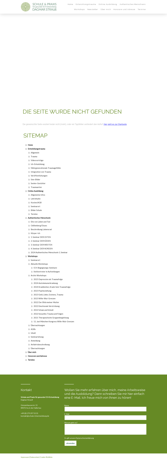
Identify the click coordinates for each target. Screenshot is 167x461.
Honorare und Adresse (124, 9)
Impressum (25, 457)
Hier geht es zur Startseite (115, 124)
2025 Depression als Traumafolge (48, 279)
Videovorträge (37, 160)
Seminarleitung (37, 337)
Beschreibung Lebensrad (41, 229)
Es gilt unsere (79, 438)
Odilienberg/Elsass (39, 225)
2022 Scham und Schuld (43, 310)
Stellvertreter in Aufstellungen (47, 271)
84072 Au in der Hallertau (31, 408)
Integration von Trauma (41, 172)
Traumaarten (36, 187)
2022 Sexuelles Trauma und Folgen (48, 314)
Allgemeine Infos (38, 195)
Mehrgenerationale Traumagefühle (46, 168)
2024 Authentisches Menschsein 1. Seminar (49, 252)
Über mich (106, 9)
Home (70, 4)
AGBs (33, 329)
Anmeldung (35, 340)
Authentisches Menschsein (133, 4)
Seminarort (35, 206)
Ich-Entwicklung (37, 164)
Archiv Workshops (38, 275)
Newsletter (92, 9)
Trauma (34, 156)
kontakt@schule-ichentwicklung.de (35, 416)
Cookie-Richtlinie (46, 457)
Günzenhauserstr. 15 (29, 405)
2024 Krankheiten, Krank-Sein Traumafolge (52, 287)
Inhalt (33, 333)
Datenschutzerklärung (85, 438)
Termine (142, 9)
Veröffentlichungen (39, 175)
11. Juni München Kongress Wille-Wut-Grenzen (54, 321)
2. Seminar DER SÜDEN (41, 241)
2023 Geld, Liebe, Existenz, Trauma (48, 294)
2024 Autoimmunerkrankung (46, 283)
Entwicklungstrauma (86, 4)
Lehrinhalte (36, 198)
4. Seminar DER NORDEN (42, 248)
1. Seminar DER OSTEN (41, 237)
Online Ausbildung (108, 4)
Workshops (79, 9)
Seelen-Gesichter (38, 183)
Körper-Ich (35, 233)
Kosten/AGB (36, 202)
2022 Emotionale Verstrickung (47, 306)
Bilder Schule (36, 210)
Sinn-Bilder (35, 179)
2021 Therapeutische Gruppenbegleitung (51, 317)
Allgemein (35, 152)
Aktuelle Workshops (39, 264)
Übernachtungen (38, 325)
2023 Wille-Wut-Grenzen (44, 298)
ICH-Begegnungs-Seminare (45, 268)
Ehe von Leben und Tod (40, 222)
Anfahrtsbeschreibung (40, 344)
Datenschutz (34, 457)
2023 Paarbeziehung (42, 291)
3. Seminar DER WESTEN (41, 245)
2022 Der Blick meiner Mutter (46, 302)
